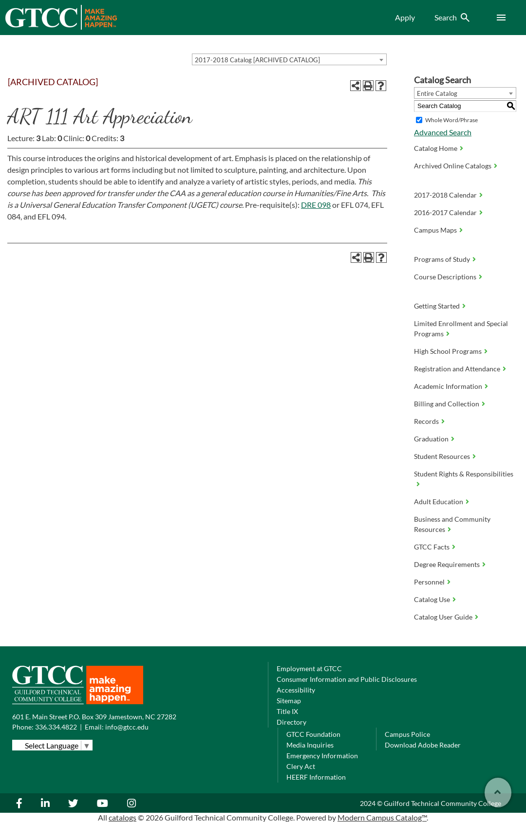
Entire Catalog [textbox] (437, 93)
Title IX (287, 711)
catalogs (122, 817)
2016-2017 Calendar (445, 212)
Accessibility (296, 690)
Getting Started (437, 306)
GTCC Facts (432, 547)
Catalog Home (435, 148)
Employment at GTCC (309, 668)
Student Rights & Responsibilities (463, 474)
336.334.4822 (56, 727)
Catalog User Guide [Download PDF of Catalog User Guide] (443, 617)
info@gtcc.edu (127, 727)
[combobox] (289, 59)
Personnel (429, 582)
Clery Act (300, 766)
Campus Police (407, 734)
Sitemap (289, 700)
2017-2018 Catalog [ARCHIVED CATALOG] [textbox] (257, 60)
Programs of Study (442, 259)
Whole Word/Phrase (451, 120)
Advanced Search (442, 132)
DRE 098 (316, 204)
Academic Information (448, 386)
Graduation (431, 439)
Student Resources (442, 456)
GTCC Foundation (313, 734)
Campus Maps (435, 230)
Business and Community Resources (452, 524)
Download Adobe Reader (423, 745)
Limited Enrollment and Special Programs (461, 328)
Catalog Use (432, 599)
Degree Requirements (447, 564)
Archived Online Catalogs (452, 166)
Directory (291, 722)
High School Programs (448, 351)
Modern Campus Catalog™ (382, 817)
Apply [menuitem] (405, 17)
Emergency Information (322, 755)
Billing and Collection (446, 404)
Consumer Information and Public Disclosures (347, 679)
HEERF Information (316, 777)
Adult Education (438, 501)
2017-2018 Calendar (445, 195)
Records (426, 421)
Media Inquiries (310, 745)
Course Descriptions (445, 277)
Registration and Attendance (457, 369)
